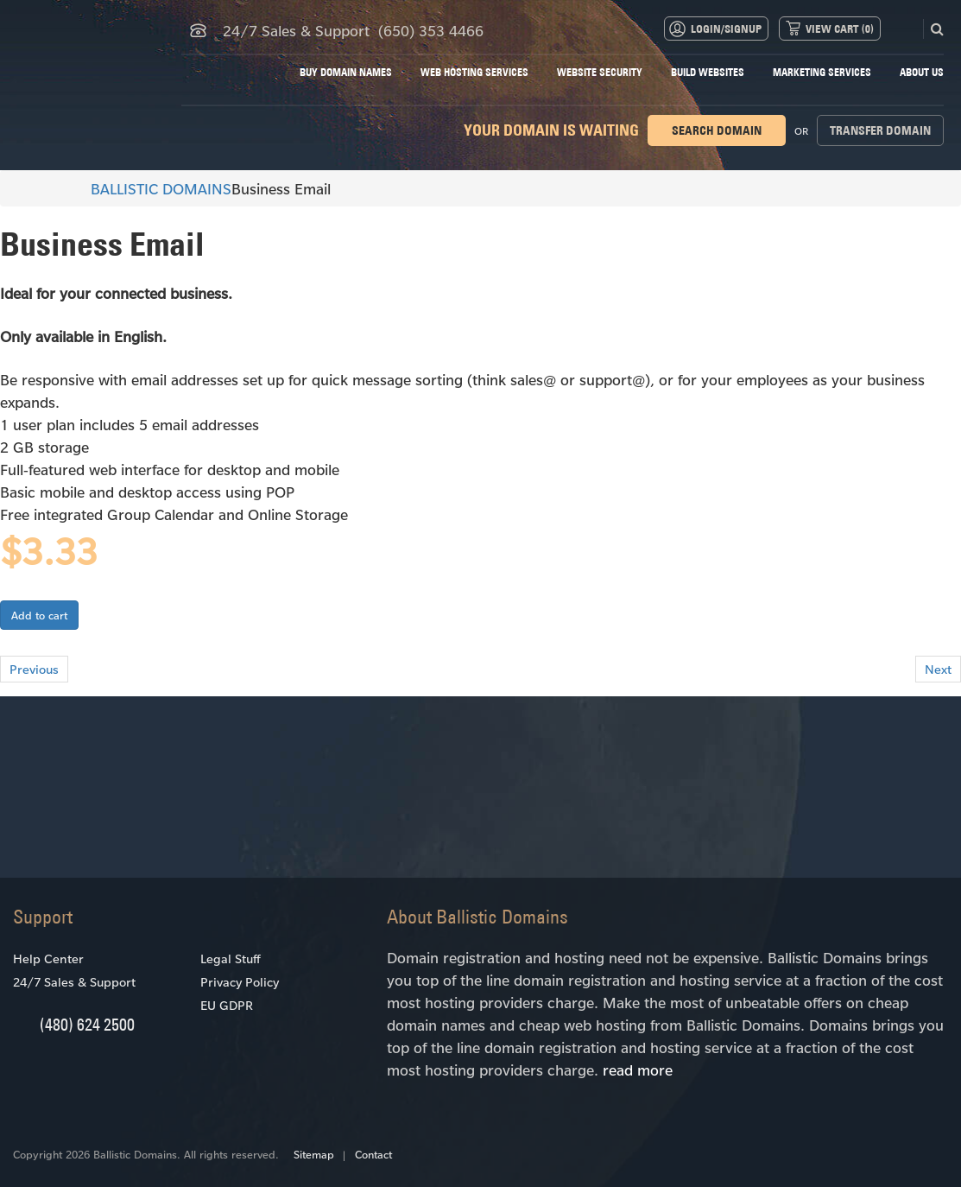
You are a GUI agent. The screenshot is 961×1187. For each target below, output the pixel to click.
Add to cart (39, 615)
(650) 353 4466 (431, 30)
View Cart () (840, 28)
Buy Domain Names (346, 72)
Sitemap (314, 1154)
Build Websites (707, 72)
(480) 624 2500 (87, 1024)
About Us (922, 72)
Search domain (717, 130)
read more (638, 1069)
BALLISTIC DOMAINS (153, 188)
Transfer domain (880, 130)
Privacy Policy (239, 982)
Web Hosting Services (474, 72)
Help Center (48, 958)
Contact (373, 1154)
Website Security (599, 72)
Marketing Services (822, 72)
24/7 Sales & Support (74, 982)
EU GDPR (226, 1005)
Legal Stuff (230, 958)
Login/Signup (726, 28)
